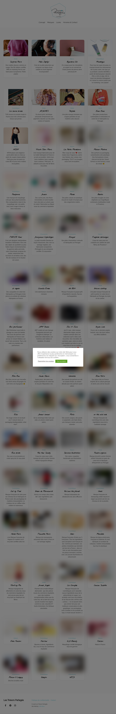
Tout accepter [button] (61, 361)
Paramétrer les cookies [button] (46, 361)
